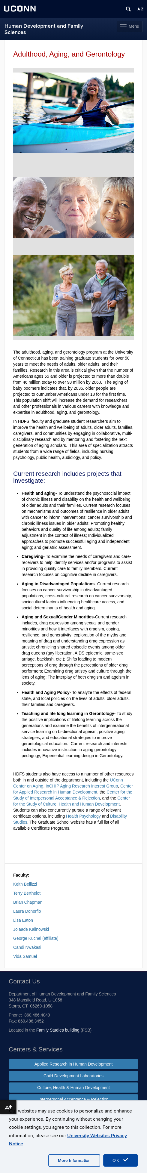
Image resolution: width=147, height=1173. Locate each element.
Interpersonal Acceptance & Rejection (73, 1099)
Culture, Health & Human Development (73, 1087)
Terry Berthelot (26, 893)
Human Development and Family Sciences (43, 29)
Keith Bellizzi (25, 884)
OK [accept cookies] (120, 1160)
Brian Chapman (27, 902)
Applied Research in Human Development (73, 1064)
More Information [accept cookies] (74, 1160)
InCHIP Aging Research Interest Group (82, 786)
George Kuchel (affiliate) (35, 938)
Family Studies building (58, 1030)
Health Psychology (83, 816)
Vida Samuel (25, 956)
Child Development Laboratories (74, 1075)
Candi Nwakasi (27, 947)
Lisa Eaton (23, 920)
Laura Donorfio (27, 911)
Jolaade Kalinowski (31, 929)
